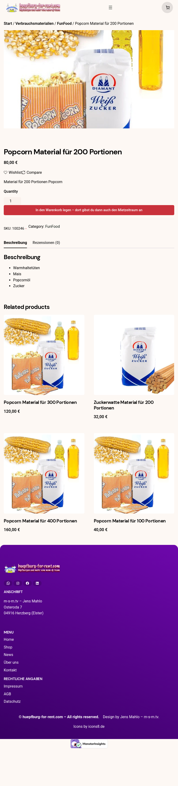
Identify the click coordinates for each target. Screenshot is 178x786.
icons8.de (96, 770)
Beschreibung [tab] (15, 242)
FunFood (64, 23)
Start (8, 23)
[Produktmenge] (12, 201)
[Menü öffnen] (110, 7)
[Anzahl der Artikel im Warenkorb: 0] (166, 7)
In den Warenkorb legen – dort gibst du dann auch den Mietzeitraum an (89, 210)
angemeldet (30, 327)
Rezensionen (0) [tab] (46, 242)
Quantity (11, 191)
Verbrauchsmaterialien (34, 23)
